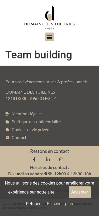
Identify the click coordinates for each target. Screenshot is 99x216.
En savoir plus (60, 203)
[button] (49, 37)
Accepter (79, 192)
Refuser (33, 203)
